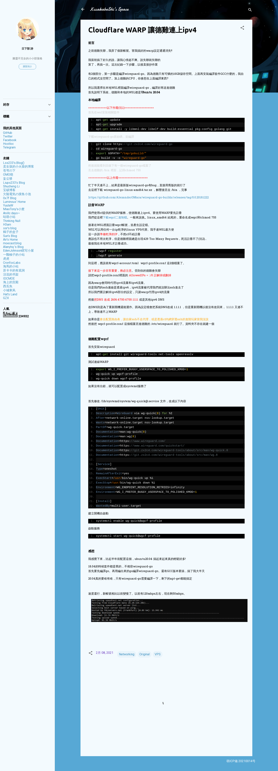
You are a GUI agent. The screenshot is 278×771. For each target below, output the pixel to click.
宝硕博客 (9, 190)
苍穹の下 (9, 170)
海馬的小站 (11, 266)
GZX (6, 298)
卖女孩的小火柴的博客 (18, 166)
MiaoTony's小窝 (14, 209)
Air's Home (10, 239)
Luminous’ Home (14, 202)
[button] (242, 28)
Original (144, 654)
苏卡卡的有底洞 (14, 270)
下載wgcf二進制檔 (115, 218)
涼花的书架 (11, 274)
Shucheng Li (11, 186)
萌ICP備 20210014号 (240, 761)
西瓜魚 (7, 286)
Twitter (8, 136)
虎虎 (6, 258)
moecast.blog (12, 243)
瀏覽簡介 (27, 66)
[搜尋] (250, 10)
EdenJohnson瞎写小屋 (18, 250)
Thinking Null (11, 221)
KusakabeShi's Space (109, 9)
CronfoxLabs (11, 263)
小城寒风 (9, 290)
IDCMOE (9, 278)
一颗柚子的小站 (14, 254)
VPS (158, 654)
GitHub (7, 133)
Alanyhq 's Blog (13, 247)
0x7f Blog (9, 198)
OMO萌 (8, 174)
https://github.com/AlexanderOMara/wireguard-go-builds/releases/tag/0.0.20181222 (148, 197)
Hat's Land (10, 294)
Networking (126, 654)
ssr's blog (9, 228)
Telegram (9, 147)
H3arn (7, 224)
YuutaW (8, 205)
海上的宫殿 (11, 282)
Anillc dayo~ (11, 213)
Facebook (9, 140)
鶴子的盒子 (11, 232)
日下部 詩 (27, 48)
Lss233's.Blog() (13, 163)
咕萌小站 (9, 217)
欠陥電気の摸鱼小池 (17, 194)
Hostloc (8, 144)
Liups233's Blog (14, 183)
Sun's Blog (10, 236)
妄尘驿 (7, 178)
